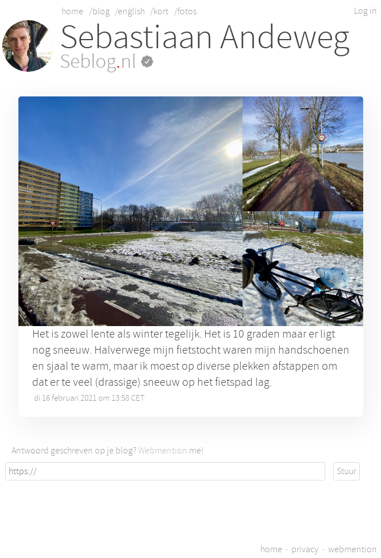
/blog (99, 11)
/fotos (185, 11)
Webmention (162, 450)
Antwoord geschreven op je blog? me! (107, 450)
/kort (159, 11)
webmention (352, 549)
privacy (304, 549)
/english (130, 11)
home (72, 11)
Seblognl (106, 61)
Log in (365, 11)
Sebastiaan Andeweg (204, 37)
